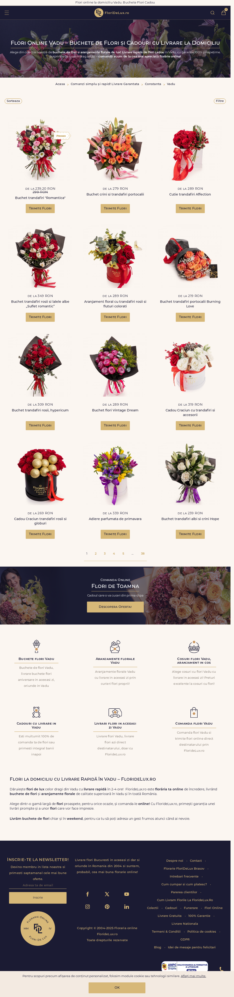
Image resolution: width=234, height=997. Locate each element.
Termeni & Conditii (167, 931)
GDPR (184, 939)
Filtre (220, 101)
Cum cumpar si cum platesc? (184, 884)
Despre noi (175, 860)
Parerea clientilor (184, 892)
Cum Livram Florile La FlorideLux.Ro (185, 900)
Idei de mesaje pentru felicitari (192, 947)
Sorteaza (13, 101)
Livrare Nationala (185, 923)
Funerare (191, 908)
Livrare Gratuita (170, 916)
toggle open (6, 12)
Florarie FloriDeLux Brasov (184, 868)
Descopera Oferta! (115, 607)
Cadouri (171, 908)
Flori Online (214, 908)
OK (117, 988)
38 (142, 553)
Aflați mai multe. (193, 976)
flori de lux (111, 12)
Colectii (153, 908)
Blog (158, 947)
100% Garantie (199, 916)
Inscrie (38, 897)
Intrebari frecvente (184, 876)
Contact (196, 860)
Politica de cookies (202, 931)
